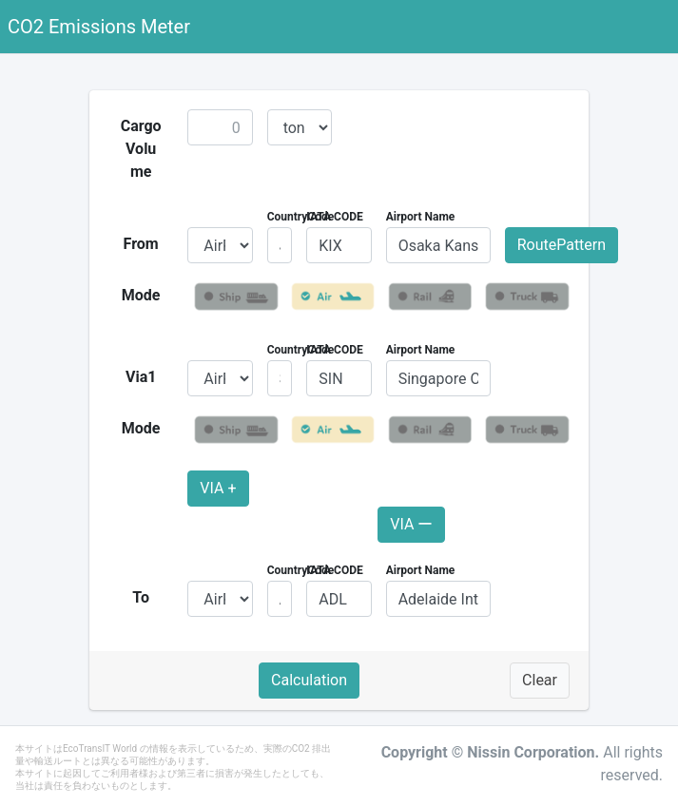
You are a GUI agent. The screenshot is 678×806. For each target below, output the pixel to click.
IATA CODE (334, 216)
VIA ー (411, 524)
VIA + (218, 488)
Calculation (309, 680)
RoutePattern (561, 245)
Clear (539, 680)
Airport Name (420, 216)
